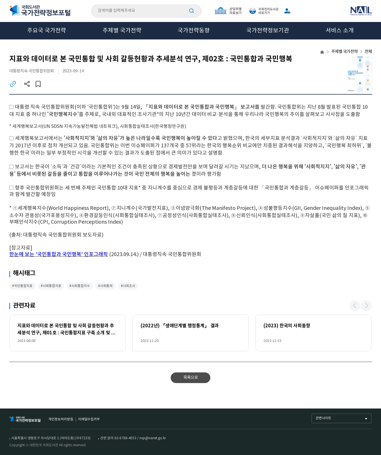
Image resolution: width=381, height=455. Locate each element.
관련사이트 (323, 418)
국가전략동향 (194, 30)
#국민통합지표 (22, 286)
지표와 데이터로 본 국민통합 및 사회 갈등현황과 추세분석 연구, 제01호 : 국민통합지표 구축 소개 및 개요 (66, 330)
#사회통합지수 (79, 286)
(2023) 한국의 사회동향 (286, 326)
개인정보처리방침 (60, 419)
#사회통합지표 (51, 286)
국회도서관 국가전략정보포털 (40, 11)
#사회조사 (128, 286)
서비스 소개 (340, 30)
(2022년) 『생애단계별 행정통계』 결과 (180, 326)
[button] (355, 306)
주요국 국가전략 (46, 30)
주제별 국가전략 (122, 30)
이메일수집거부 (89, 419)
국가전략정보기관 (267, 30)
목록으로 (190, 378)
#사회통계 (105, 286)
